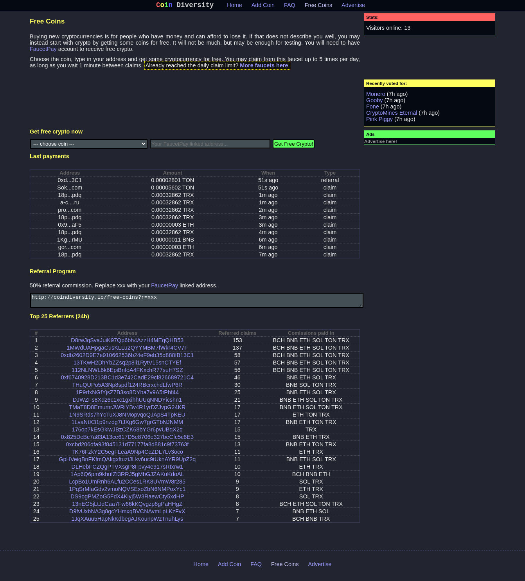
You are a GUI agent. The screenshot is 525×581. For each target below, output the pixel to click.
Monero (375, 95)
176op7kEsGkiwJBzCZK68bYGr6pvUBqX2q (127, 433)
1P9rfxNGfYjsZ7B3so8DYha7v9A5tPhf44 (127, 396)
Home (234, 7)
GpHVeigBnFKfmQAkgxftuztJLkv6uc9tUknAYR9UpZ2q (127, 463)
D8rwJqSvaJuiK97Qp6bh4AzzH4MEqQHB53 (127, 344)
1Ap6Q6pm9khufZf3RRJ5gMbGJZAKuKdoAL (127, 478)
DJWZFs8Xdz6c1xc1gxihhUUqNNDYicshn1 (127, 404)
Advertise (353, 7)
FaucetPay (43, 50)
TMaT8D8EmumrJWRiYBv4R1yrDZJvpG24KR (127, 411)
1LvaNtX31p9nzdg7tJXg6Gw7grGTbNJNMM (127, 426)
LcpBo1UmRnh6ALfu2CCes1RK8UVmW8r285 (127, 485)
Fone (372, 108)
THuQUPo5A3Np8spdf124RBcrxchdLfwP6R (127, 389)
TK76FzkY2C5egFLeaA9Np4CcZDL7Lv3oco (127, 456)
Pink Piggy (379, 120)
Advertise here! (380, 143)
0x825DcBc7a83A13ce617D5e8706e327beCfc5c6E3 (127, 441)
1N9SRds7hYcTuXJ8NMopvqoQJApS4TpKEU (127, 418)
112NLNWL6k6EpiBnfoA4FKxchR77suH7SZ (127, 374)
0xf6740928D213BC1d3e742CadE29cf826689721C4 (127, 381)
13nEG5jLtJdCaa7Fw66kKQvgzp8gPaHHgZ (127, 508)
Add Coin (263, 7)
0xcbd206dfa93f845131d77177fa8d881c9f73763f (127, 448)
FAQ (289, 7)
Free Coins (318, 7)
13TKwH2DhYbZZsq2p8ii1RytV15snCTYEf (127, 366)
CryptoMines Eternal (391, 114)
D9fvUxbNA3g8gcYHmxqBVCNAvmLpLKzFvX (127, 515)
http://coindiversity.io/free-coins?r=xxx (196, 303)
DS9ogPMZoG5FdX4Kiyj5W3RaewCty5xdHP (127, 500)
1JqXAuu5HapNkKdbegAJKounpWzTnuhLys (127, 523)
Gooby (374, 102)
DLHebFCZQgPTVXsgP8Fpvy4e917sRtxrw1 (127, 470)
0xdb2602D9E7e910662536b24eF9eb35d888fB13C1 (127, 359)
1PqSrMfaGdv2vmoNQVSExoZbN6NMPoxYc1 (127, 493)
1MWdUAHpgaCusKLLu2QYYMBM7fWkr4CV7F (127, 351)
